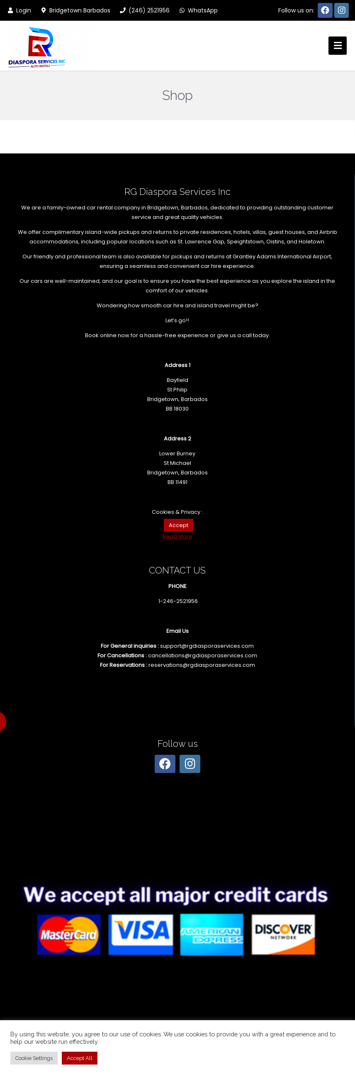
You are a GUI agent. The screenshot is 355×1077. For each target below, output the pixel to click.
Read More (177, 536)
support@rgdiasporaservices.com (207, 646)
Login (18, 10)
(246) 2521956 (144, 10)
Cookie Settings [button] (34, 1058)
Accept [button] (178, 525)
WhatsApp (198, 10)
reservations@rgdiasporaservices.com (201, 665)
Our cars (31, 281)
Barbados (194, 208)
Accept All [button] (79, 1058)
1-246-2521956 (178, 601)
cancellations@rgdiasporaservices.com (202, 655)
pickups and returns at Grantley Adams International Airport (251, 256)
